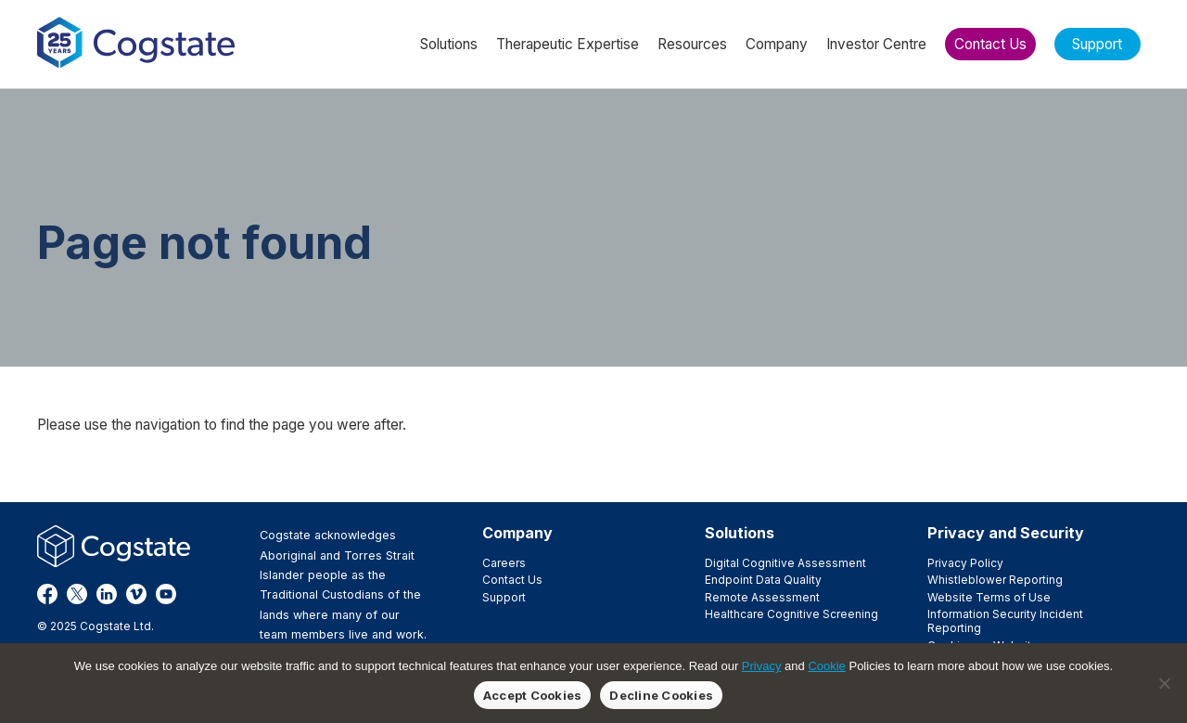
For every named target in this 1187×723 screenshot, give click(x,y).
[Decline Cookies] (1164, 683)
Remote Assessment (762, 597)
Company (517, 532)
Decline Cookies (661, 695)
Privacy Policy (965, 563)
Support (504, 597)
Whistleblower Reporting (995, 580)
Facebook (47, 594)
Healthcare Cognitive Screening (791, 614)
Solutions (739, 532)
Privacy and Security (1005, 532)
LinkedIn (106, 594)
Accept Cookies (532, 695)
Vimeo (136, 594)
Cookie (826, 666)
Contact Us (512, 580)
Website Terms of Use (989, 597)
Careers (504, 563)
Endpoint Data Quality (763, 580)
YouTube (166, 594)
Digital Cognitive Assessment (785, 563)
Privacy (762, 666)
